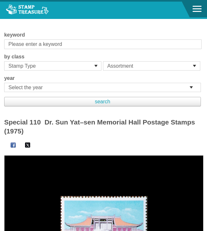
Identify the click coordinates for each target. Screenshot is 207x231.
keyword (14, 35)
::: (6, 21)
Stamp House (40, 10)
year (9, 78)
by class (14, 56)
